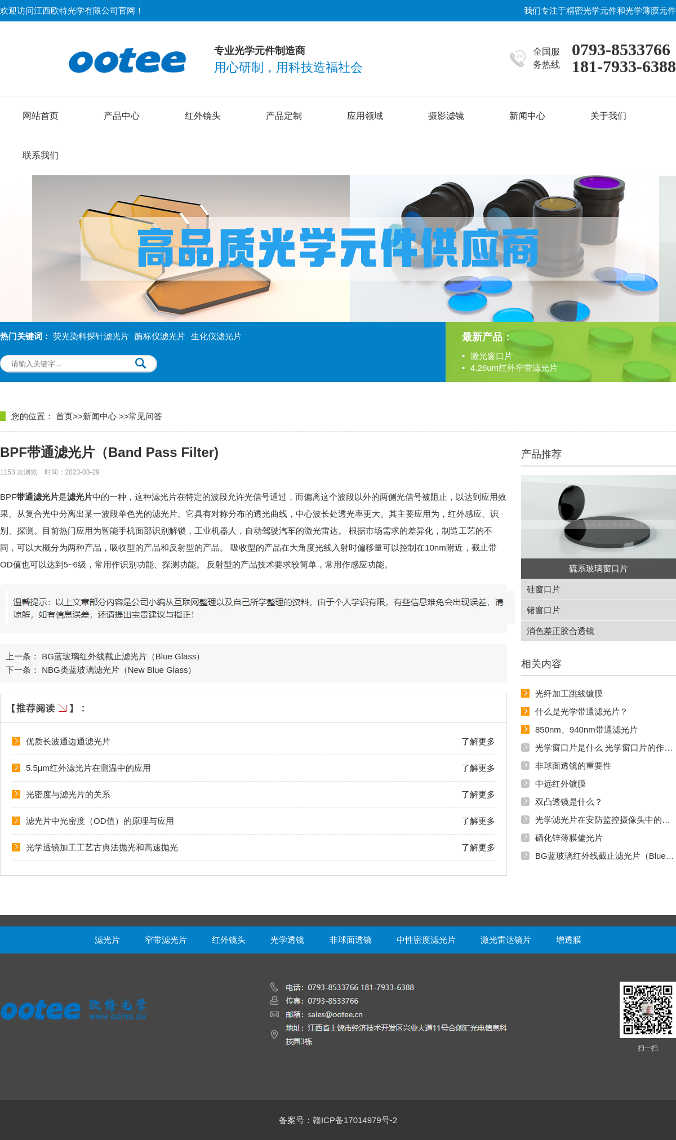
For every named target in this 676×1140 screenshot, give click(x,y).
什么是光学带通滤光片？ (581, 711)
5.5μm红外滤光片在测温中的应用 (88, 768)
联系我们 (41, 155)
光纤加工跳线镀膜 (569, 693)
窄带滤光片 (166, 939)
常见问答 (145, 416)
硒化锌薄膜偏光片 (569, 837)
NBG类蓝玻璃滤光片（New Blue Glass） (119, 670)
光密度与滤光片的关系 (68, 794)
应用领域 (365, 116)
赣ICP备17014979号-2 (355, 1120)
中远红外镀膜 (560, 783)
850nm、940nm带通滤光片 (586, 729)
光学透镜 (287, 939)
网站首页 (41, 116)
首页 (64, 416)
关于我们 (608, 116)
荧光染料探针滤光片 (91, 336)
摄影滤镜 (446, 116)
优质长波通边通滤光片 (68, 741)
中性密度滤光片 (426, 939)
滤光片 (107, 939)
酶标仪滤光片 (160, 336)
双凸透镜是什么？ (569, 801)
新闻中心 (527, 116)
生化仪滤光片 (216, 336)
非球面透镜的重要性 (573, 765)
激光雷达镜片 (506, 939)
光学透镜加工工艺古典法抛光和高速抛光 (102, 847)
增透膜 (568, 939)
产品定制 (284, 116)
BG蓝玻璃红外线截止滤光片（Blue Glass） (123, 656)
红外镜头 (203, 116)
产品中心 (122, 116)
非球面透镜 (351, 939)
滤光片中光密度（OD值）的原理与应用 (100, 821)
